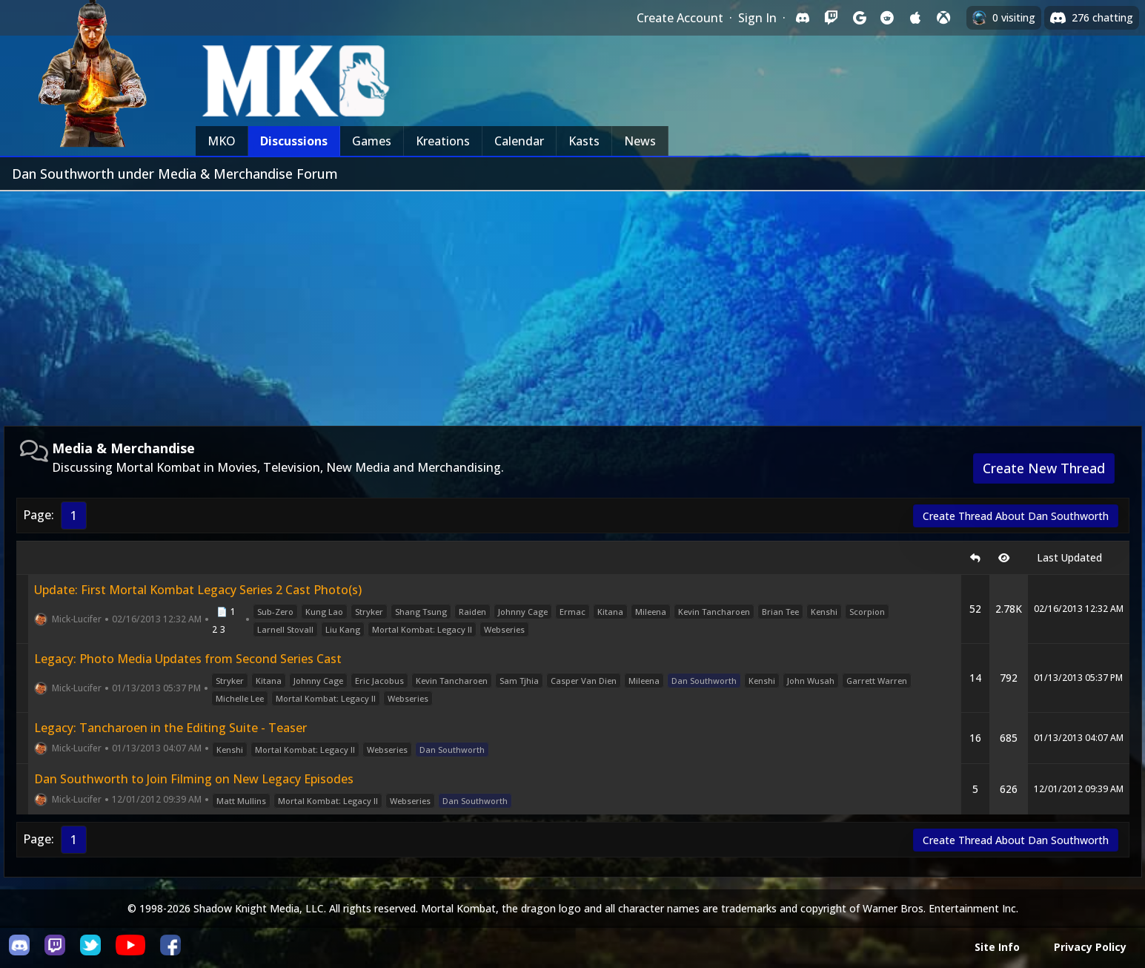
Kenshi (824, 611)
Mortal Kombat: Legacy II (422, 629)
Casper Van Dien (584, 680)
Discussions (294, 141)
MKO (222, 141)
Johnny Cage (523, 611)
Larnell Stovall (285, 629)
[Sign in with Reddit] (887, 18)
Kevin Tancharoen (714, 611)
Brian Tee (780, 611)
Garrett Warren (876, 680)
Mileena (650, 611)
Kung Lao (324, 611)
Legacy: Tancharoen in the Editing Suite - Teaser (170, 728)
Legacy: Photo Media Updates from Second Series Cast (188, 659)
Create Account (680, 18)
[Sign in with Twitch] (831, 18)
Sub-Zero (275, 611)
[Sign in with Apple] (915, 18)
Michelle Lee (240, 698)
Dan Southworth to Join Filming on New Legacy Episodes (194, 779)
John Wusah (810, 680)
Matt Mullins (241, 800)
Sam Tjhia (519, 680)
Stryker (369, 611)
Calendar (519, 141)
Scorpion (867, 611)
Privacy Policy (1090, 947)
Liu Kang (342, 629)
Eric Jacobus (379, 680)
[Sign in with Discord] (802, 18)
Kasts (584, 141)
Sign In (757, 18)
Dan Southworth (704, 680)
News (640, 141)
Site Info (997, 947)
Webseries (504, 629)
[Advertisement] (573, 302)
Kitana (610, 611)
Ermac (572, 611)
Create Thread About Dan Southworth (1016, 516)
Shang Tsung (421, 611)
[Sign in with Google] (859, 18)
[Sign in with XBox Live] (943, 18)
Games (371, 141)
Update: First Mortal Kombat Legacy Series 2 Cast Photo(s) (198, 590)
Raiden (472, 611)
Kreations (443, 141)
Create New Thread (1044, 468)
